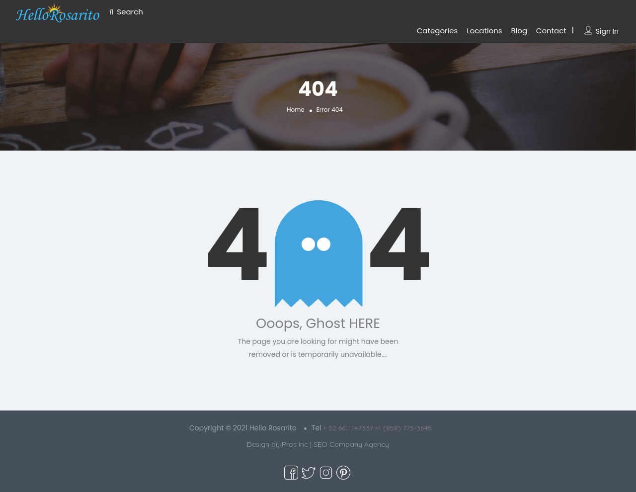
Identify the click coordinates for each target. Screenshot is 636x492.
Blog (519, 30)
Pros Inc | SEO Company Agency (335, 444)
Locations (484, 30)
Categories (437, 30)
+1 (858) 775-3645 (403, 427)
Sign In (607, 31)
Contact (551, 30)
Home (296, 109)
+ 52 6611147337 (348, 427)
